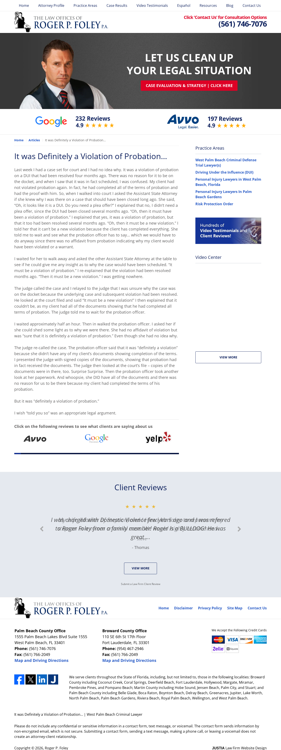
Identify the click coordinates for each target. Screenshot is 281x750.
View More (228, 357)
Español (183, 5)
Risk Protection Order (214, 204)
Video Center (208, 257)
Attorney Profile (51, 5)
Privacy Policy (210, 608)
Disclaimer (183, 608)
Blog (229, 5)
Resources (208, 5)
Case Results (116, 5)
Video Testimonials (152, 5)
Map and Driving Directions (41, 660)
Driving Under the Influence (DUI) (224, 172)
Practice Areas (85, 5)
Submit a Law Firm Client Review (140, 584)
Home (24, 5)
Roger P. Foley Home (61, 22)
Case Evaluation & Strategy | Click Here (189, 85)
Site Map (234, 608)
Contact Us (252, 5)
